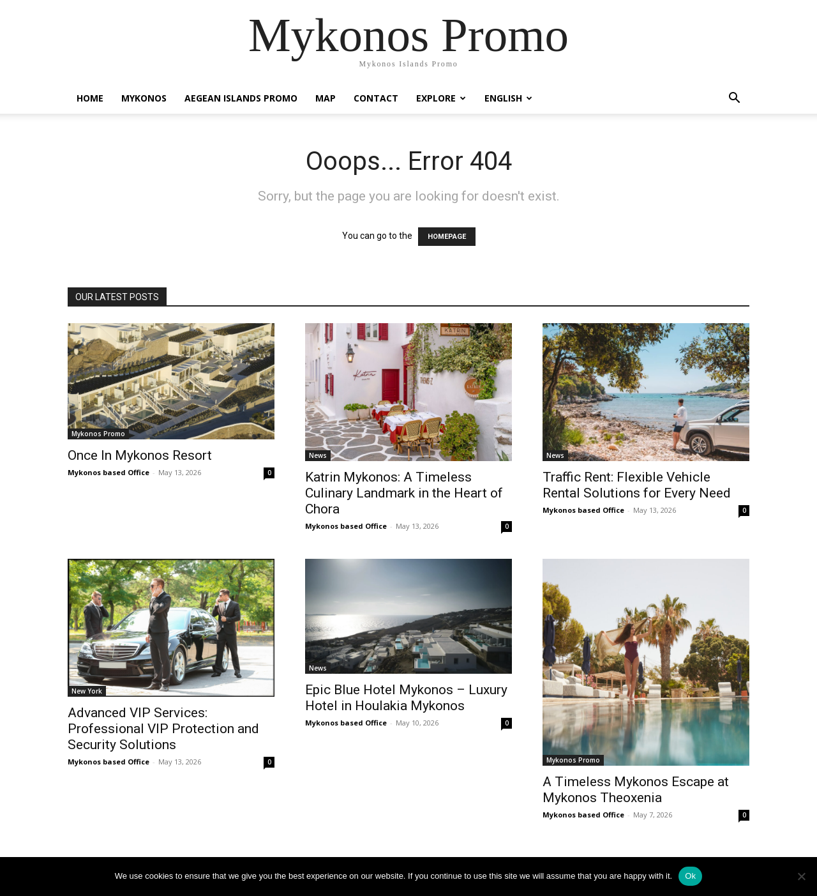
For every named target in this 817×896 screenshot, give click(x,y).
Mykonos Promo (98, 433)
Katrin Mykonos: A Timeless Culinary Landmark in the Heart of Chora (404, 493)
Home (90, 98)
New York (86, 691)
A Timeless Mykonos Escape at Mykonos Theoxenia (636, 789)
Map (325, 98)
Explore (441, 98)
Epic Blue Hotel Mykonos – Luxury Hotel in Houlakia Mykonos (406, 697)
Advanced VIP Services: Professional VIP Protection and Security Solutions (163, 728)
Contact (376, 98)
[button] (734, 99)
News (318, 455)
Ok (690, 876)
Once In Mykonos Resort (140, 455)
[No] (801, 876)
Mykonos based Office (108, 472)
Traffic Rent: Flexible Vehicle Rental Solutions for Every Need (637, 485)
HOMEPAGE (447, 236)
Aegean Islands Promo (240, 98)
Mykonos (144, 98)
